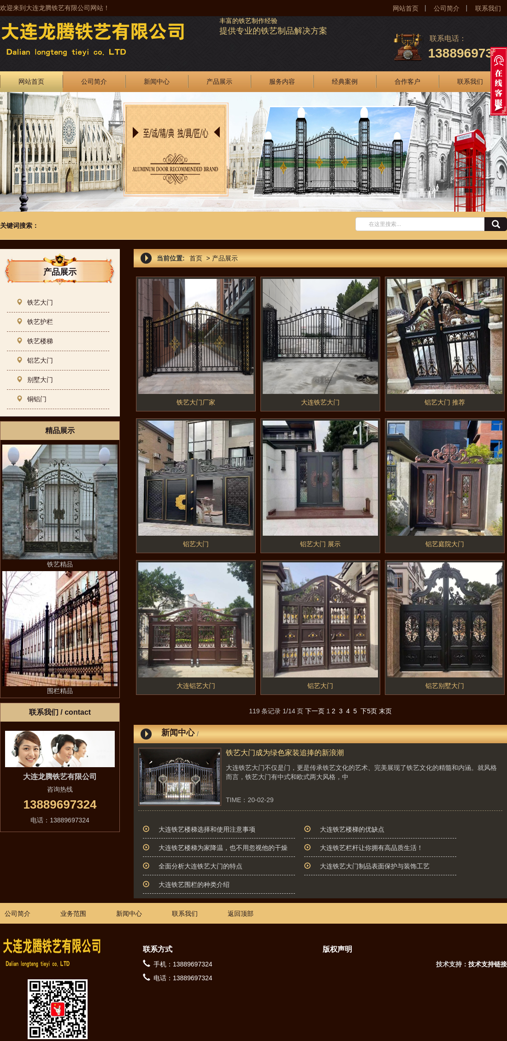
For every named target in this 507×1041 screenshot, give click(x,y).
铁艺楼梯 (34, 341)
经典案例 (345, 81)
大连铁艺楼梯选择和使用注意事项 (207, 829)
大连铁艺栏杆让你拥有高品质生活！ (371, 847)
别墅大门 (34, 379)
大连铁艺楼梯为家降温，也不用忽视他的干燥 (223, 847)
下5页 (368, 711)
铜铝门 (31, 399)
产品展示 (219, 81)
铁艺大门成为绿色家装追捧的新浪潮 (285, 753)
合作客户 (407, 81)
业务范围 (73, 913)
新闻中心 (157, 81)
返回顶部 (241, 913)
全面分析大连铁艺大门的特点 (200, 866)
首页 (195, 258)
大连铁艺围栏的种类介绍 (194, 884)
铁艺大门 (34, 302)
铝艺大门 (34, 360)
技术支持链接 (487, 964)
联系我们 (488, 8)
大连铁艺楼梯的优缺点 (352, 829)
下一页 (314, 711)
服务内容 (282, 81)
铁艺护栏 (34, 321)
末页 (385, 711)
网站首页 (406, 8)
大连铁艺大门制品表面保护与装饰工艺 (375, 866)
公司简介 (447, 8)
